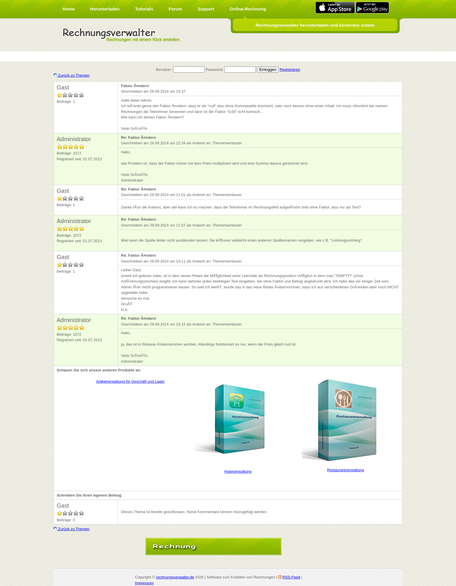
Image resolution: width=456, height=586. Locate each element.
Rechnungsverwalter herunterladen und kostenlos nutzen (315, 25)
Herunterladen (105, 8)
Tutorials (144, 8)
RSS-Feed (291, 577)
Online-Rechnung (248, 8)
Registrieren (290, 69)
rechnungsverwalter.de (175, 577)
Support (205, 8)
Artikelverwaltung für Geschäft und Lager (130, 381)
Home (69, 8)
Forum (175, 8)
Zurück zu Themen (72, 75)
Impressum (144, 583)
